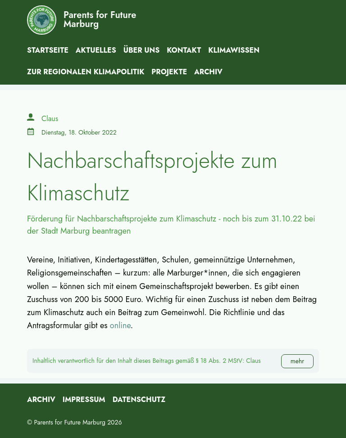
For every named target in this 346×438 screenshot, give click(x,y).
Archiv (208, 72)
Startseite (47, 50)
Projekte (169, 72)
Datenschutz (139, 399)
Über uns (141, 50)
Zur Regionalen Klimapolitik (85, 72)
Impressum (84, 399)
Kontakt (184, 50)
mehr (297, 361)
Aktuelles (96, 50)
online (120, 325)
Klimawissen (234, 50)
